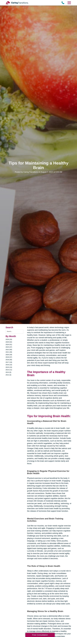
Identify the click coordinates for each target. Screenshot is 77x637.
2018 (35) (9, 359)
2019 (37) (9, 357)
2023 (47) (9, 347)
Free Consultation (40, 635)
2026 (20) (9, 339)
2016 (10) (9, 365)
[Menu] (69, 2)
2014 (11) (9, 370)
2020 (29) (9, 354)
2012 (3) (8, 375)
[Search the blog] (14, 331)
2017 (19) (9, 362)
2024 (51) (9, 344)
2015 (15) (9, 367)
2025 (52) (9, 342)
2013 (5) (8, 372)
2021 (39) (9, 352)
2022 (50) (9, 349)
